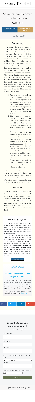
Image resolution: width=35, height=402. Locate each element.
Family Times (15, 3)
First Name (6, 341)
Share (21, 304)
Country (5, 362)
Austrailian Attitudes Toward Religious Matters (17, 275)
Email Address (8, 333)
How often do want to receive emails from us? (17, 370)
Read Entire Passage (17, 259)
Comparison (12, 28)
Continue (24, 293)
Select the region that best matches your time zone (16, 356)
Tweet (12, 304)
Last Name (6, 347)
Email (30, 304)
